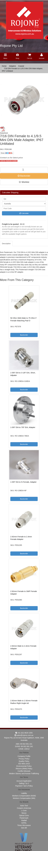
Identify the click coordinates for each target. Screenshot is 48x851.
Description (6, 244)
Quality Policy (24, 761)
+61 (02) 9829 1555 (24, 733)
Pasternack (24, 818)
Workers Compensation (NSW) (24, 796)
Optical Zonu (24, 815)
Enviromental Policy (24, 766)
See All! (24, 828)
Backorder (24, 176)
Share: (7, 153)
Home (4, 66)
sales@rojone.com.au (24, 735)
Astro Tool (24, 806)
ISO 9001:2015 (24, 764)
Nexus (24, 813)
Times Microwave (24, 825)
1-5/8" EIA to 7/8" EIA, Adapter (22, 427)
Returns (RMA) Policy (24, 769)
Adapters (12, 66)
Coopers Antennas (24, 808)
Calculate (24, 213)
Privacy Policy (24, 759)
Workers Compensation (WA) (24, 798)
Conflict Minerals (24, 771)
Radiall (24, 820)
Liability (24, 793)
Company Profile (24, 756)
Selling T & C (24, 783)
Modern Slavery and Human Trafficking (24, 774)
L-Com (24, 811)
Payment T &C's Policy (24, 786)
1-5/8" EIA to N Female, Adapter (23, 482)
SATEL (24, 823)
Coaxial (21, 66)
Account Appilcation (24, 781)
